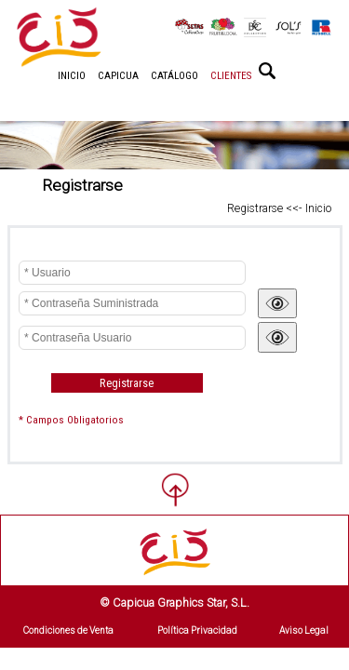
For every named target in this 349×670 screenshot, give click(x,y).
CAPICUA (118, 76)
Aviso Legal (304, 630)
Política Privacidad (197, 630)
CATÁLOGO (174, 76)
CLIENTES (230, 76)
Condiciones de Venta (68, 630)
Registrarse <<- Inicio (279, 208)
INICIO (72, 76)
